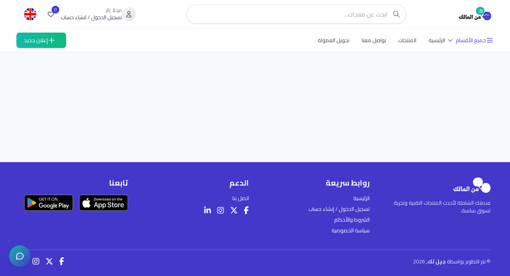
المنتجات (407, 40)
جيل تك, (436, 261)
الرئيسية (437, 40)
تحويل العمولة (333, 40)
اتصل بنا (240, 198)
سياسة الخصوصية (350, 230)
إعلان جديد (39, 40)
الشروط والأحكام (352, 220)
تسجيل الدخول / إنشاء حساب (339, 209)
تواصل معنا (374, 40)
